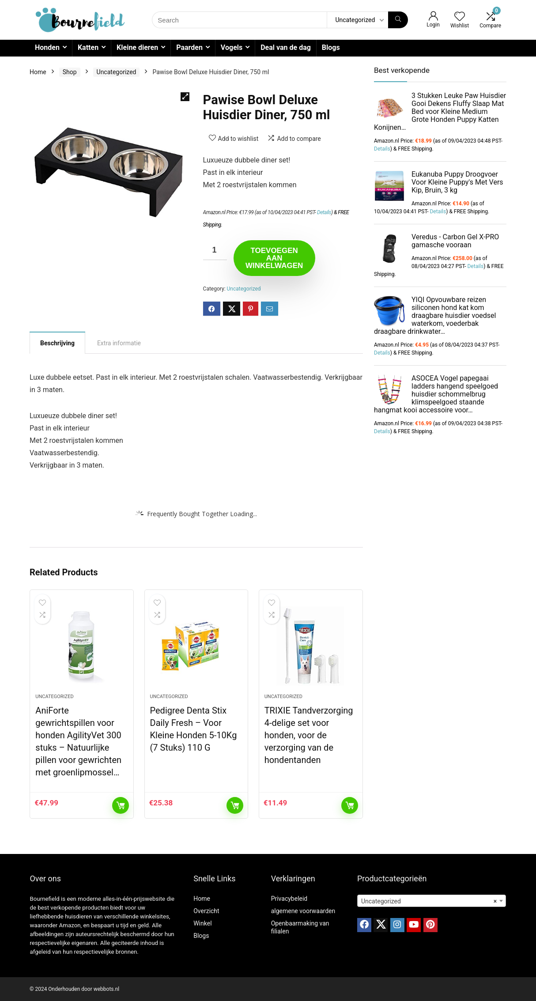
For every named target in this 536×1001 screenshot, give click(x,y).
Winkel (202, 923)
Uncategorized (116, 72)
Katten (88, 47)
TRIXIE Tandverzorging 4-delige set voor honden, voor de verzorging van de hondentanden (308, 735)
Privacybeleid (289, 898)
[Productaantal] (215, 250)
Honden (47, 47)
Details (324, 212)
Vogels (231, 47)
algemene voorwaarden (303, 910)
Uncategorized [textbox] (429, 901)
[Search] (398, 19)
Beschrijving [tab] (57, 343)
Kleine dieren (137, 47)
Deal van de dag (285, 47)
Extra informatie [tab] (119, 343)
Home (38, 72)
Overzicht (206, 910)
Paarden (189, 47)
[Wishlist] (459, 17)
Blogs (331, 47)
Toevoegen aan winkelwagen (274, 258)
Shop (70, 72)
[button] (185, 96)
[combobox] (431, 901)
